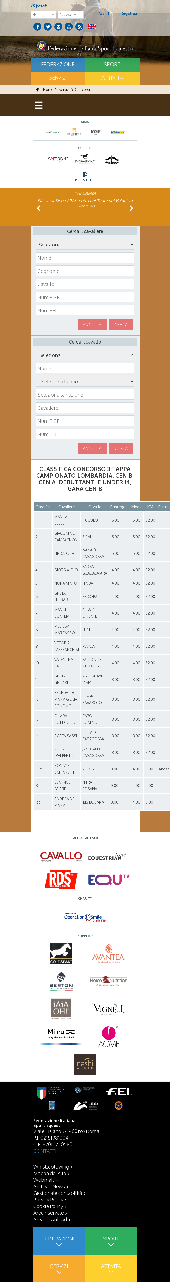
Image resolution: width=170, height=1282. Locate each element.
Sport (112, 64)
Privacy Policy (48, 1199)
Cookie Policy (48, 1206)
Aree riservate (48, 1212)
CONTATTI (44, 1150)
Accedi (104, 13)
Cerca (121, 324)
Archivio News (49, 1186)
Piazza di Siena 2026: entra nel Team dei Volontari (85, 200)
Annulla (92, 324)
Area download (50, 1219)
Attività (112, 77)
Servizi (58, 77)
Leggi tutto (85, 206)
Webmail (43, 1179)
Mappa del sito (49, 1173)
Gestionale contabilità (57, 1193)
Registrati (129, 13)
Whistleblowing (51, 1166)
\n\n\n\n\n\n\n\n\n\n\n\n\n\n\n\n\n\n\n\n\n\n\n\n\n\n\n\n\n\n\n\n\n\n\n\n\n (85, 381)
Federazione (58, 64)
